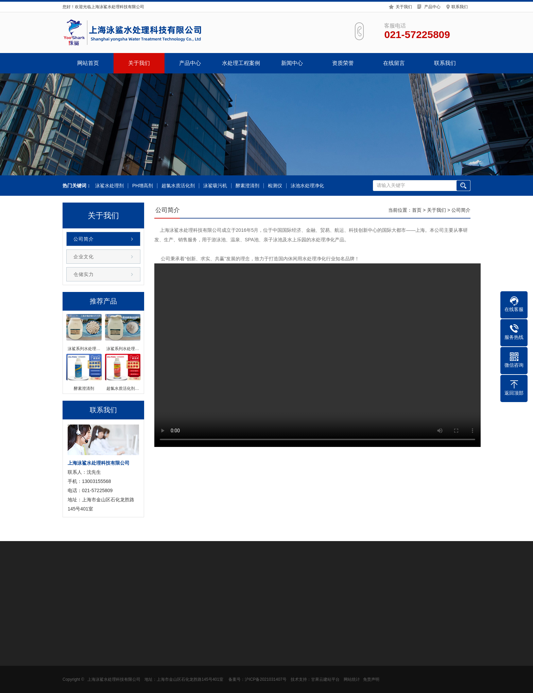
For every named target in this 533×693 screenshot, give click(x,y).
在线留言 (394, 63)
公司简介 (83, 239)
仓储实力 (83, 274)
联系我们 (459, 6)
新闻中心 (292, 63)
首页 (417, 210)
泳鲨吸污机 (215, 185)
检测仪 (275, 185)
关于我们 (404, 6)
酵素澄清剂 (247, 185)
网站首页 (88, 63)
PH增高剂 (142, 185)
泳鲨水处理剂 (109, 185)
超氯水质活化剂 (178, 185)
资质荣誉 (343, 63)
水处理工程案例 (241, 63)
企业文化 (83, 256)
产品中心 (432, 6)
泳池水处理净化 (307, 185)
